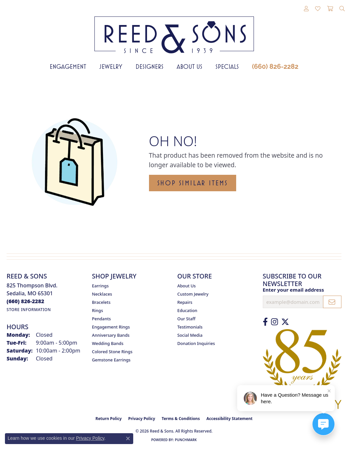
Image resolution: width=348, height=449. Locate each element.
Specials (227, 66)
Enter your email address (293, 289)
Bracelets (101, 302)
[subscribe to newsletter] (332, 302)
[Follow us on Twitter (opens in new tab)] (285, 322)
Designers (149, 66)
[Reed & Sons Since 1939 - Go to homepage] (174, 30)
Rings (97, 310)
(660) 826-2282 (275, 66)
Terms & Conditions (181, 418)
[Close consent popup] (128, 438)
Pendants (101, 319)
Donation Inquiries (196, 343)
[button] (306, 9)
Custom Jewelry (193, 294)
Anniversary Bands (111, 335)
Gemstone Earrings (111, 360)
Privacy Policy (141, 418)
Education (187, 310)
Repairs (184, 302)
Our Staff (186, 319)
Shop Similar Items (192, 183)
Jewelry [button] (110, 66)
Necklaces (102, 294)
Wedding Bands (108, 343)
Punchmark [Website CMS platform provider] (186, 439)
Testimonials (190, 327)
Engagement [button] (68, 66)
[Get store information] (29, 309)
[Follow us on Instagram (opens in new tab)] (274, 322)
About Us (189, 66)
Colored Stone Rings (112, 352)
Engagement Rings (111, 327)
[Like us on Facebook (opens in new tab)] (265, 322)
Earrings (100, 286)
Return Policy (108, 418)
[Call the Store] (25, 301)
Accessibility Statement (229, 418)
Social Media (190, 335)
